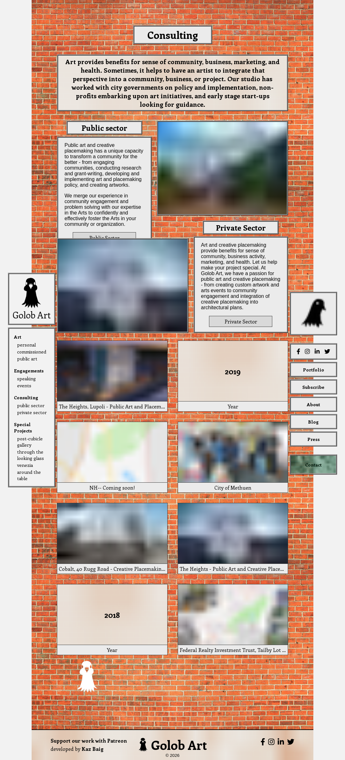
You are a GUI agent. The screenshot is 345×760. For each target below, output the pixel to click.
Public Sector (104, 237)
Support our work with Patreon (89, 740)
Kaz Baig (92, 748)
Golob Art (173, 744)
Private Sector (241, 321)
